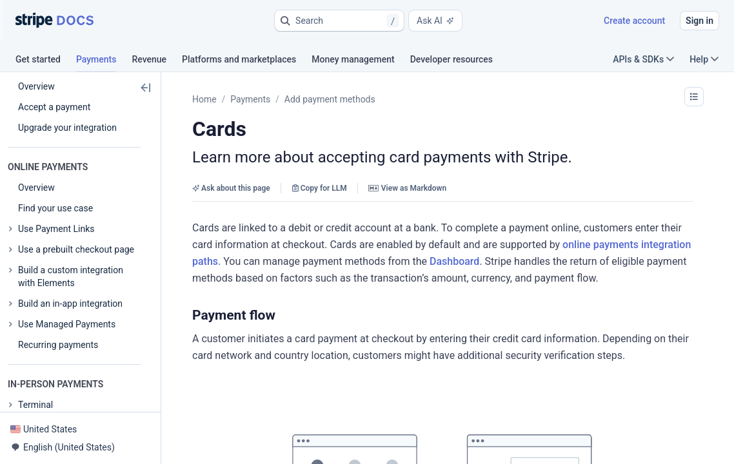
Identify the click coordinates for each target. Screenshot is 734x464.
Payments (250, 99)
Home (204, 99)
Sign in (699, 20)
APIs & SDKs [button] (643, 59)
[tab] (45, 61)
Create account (634, 20)
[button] (339, 20)
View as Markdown (407, 188)
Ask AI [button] (435, 20)
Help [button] (704, 59)
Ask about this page (231, 188)
